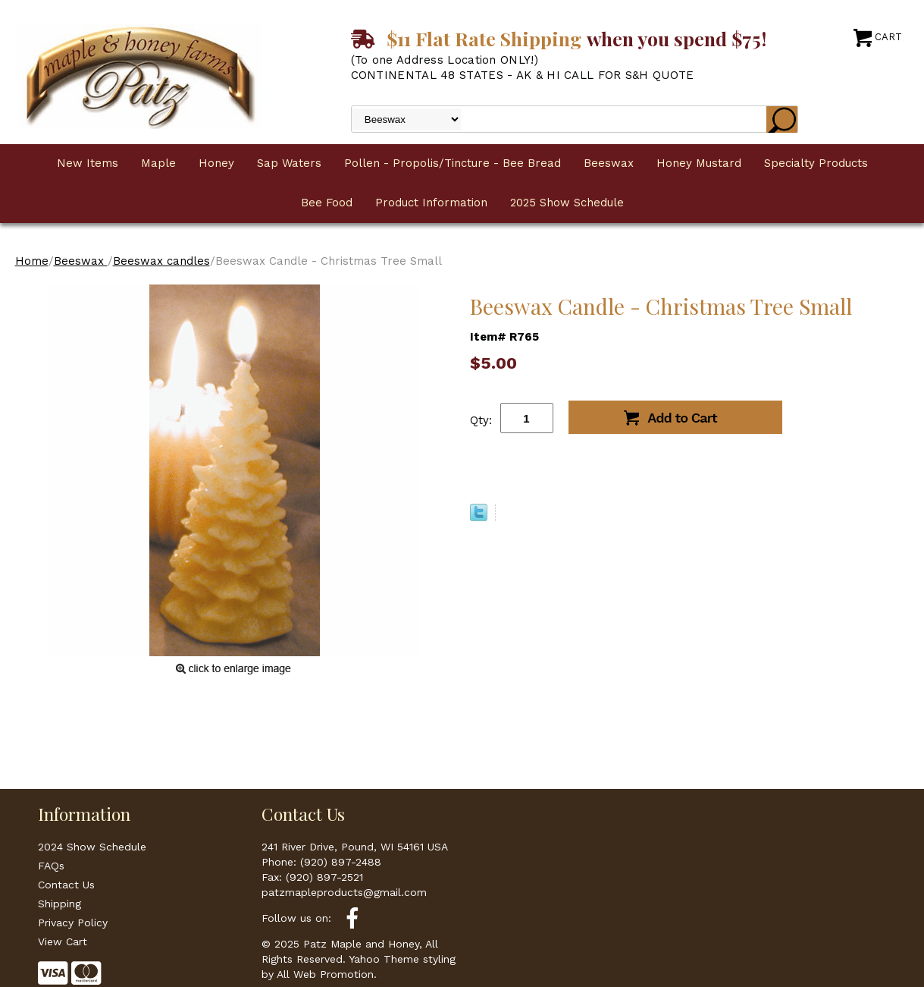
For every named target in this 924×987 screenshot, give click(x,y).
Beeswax (609, 163)
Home (32, 261)
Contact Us (66, 885)
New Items (87, 163)
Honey (216, 163)
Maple (158, 163)
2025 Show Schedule (567, 202)
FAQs (51, 866)
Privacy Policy (73, 922)
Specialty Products (816, 163)
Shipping (59, 903)
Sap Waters (289, 163)
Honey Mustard (698, 163)
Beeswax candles (161, 261)
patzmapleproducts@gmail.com (344, 892)
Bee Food (326, 202)
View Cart (62, 941)
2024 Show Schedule (92, 847)
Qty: (481, 420)
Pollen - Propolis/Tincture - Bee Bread (452, 163)
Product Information (431, 202)
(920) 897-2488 (340, 862)
